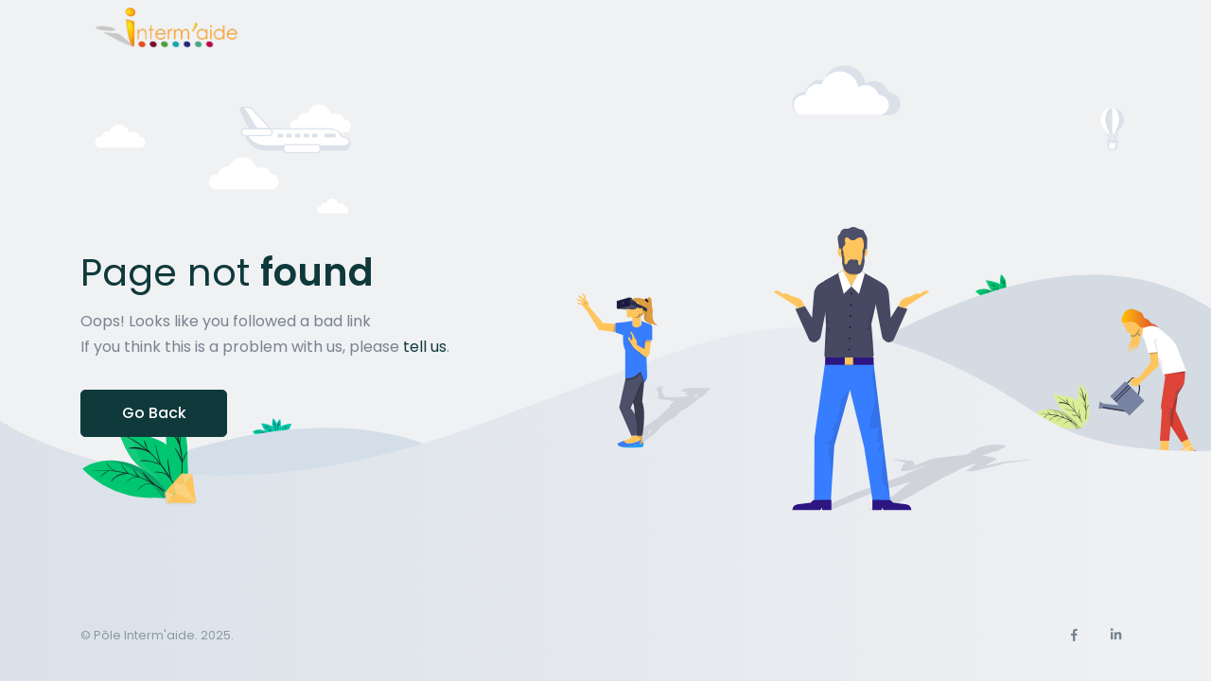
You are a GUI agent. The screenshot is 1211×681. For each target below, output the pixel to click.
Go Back (154, 413)
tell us (425, 347)
